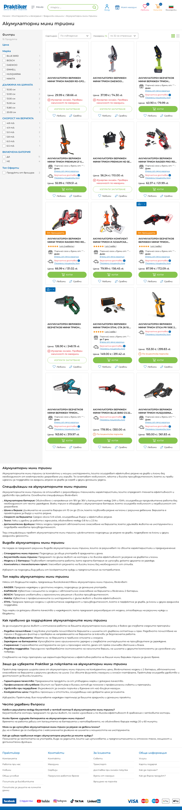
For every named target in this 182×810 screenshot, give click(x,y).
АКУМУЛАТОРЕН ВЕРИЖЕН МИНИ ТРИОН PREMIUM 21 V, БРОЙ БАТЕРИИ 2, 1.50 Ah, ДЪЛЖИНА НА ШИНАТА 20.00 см (65, 160)
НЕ (8, 161)
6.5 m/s (10, 145)
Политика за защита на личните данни (21, 789)
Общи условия (10, 775)
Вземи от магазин (103, 775)
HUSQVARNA (14, 74)
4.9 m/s (10, 127)
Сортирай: (51, 36)
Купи (158, 109)
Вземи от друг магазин (157, 91)
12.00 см (11, 94)
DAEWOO (12, 65)
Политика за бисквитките (18, 781)
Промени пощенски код (158, 97)
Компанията (9, 758)
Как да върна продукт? (152, 775)
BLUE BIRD (13, 56)
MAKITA (11, 78)
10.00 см (11, 89)
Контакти (54, 758)
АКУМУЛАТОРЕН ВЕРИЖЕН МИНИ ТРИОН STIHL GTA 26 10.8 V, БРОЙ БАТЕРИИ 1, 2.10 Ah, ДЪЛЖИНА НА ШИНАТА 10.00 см (112, 326)
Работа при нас (11, 764)
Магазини (53, 764)
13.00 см (11, 98)
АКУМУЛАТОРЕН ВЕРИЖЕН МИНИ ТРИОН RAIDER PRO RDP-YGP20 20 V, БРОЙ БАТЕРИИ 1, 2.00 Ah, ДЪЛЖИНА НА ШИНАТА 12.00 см (157, 160)
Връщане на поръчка (105, 781)
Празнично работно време (63, 775)
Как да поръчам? (148, 770)
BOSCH (11, 60)
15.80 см (11, 107)
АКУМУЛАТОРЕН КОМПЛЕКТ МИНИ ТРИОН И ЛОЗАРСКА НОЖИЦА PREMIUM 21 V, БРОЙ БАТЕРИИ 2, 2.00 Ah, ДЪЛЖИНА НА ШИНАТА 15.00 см (112, 240)
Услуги (142, 758)
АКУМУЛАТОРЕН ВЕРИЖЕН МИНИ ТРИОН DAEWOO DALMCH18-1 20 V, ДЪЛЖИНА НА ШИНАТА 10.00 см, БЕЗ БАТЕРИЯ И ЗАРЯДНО (112, 79)
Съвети (98, 758)
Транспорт (99, 764)
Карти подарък (148, 764)
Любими (59, 115)
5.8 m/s (10, 136)
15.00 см (11, 103)
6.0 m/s (10, 141)
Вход (107, 7)
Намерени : (100, 36)
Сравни (75, 115)
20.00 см (11, 112)
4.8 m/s (10, 123)
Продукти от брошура (20, 172)
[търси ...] (72, 7)
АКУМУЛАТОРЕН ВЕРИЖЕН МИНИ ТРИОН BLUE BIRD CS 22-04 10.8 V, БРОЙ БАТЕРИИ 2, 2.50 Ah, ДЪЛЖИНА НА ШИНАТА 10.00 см (112, 411)
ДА (8, 156)
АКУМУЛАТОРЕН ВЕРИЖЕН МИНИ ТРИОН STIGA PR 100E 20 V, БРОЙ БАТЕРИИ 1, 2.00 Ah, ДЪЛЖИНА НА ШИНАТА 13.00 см (157, 326)
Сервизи (52, 770)
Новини (6, 770)
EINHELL (11, 69)
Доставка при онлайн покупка (110, 770)
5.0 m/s (10, 132)
